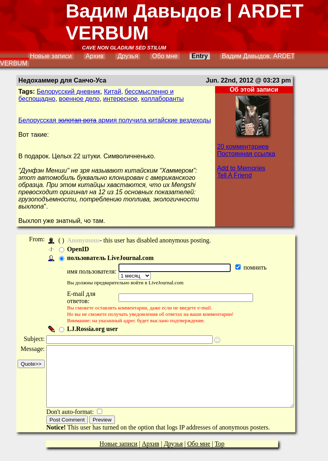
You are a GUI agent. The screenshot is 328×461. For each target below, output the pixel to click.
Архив (95, 56)
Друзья (127, 56)
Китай (112, 91)
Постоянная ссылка (246, 153)
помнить (258, 267)
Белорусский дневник (68, 91)
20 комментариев (243, 146)
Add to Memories (241, 168)
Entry (200, 56)
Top (220, 442)
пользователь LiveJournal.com (110, 257)
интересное (120, 98)
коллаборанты (162, 98)
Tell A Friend (234, 175)
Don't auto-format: (70, 410)
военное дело (79, 98)
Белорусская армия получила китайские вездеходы (114, 120)
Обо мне (165, 56)
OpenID (78, 249)
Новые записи (51, 56)
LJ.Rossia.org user (92, 315)
